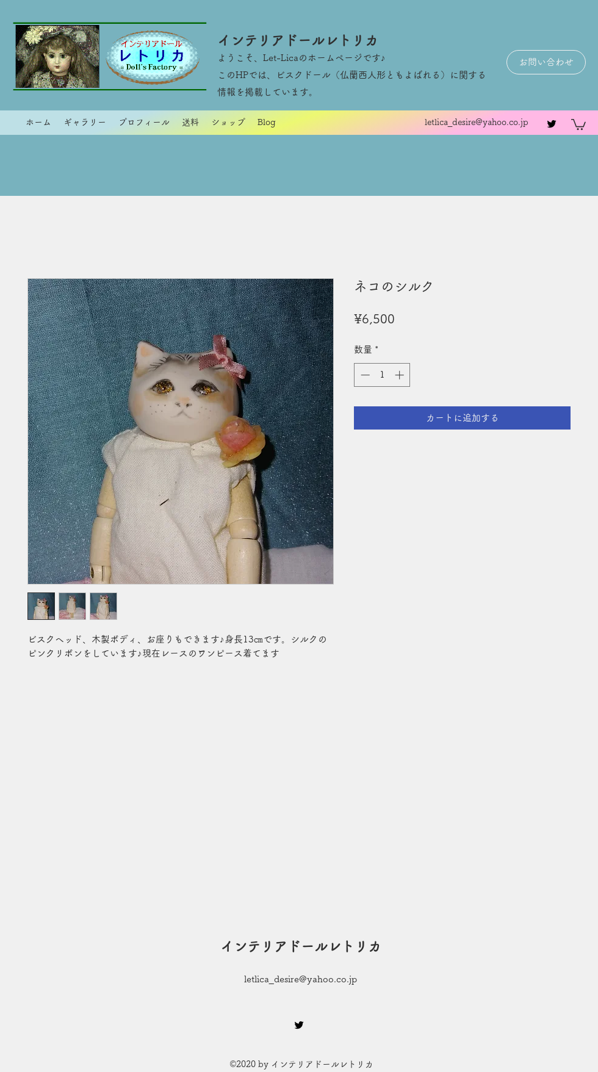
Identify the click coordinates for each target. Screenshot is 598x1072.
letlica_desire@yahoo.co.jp (476, 122)
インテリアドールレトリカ (297, 40)
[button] (578, 124)
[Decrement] (364, 375)
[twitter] (552, 124)
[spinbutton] (382, 375)
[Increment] (400, 375)
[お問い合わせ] (546, 62)
